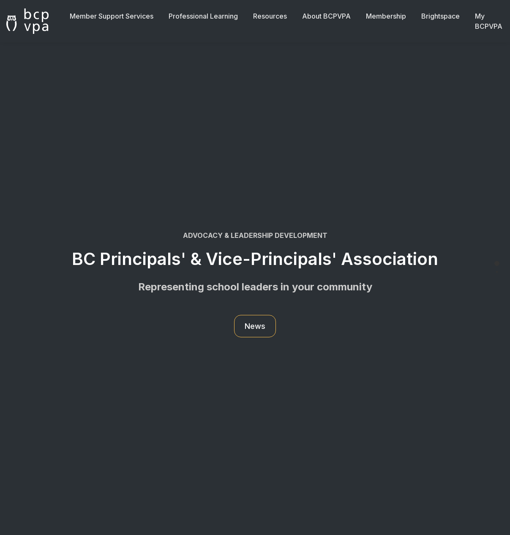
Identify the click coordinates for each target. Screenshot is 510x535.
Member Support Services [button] (111, 16)
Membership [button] (386, 16)
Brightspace (440, 16)
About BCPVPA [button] (326, 16)
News (255, 326)
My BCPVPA (488, 21)
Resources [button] (270, 16)
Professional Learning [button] (203, 16)
